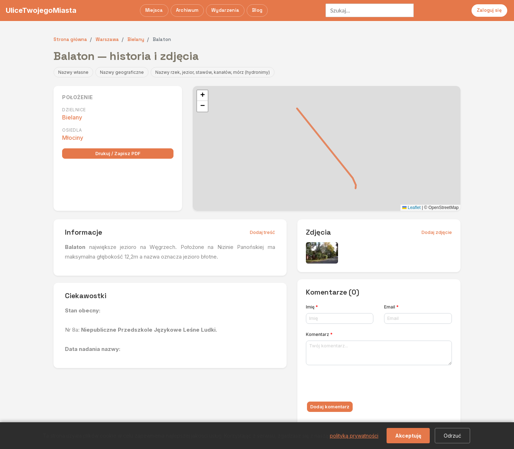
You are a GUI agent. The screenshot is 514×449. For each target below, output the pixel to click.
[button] (202, 95)
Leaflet (411, 207)
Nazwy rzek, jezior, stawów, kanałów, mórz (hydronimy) (212, 72)
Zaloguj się (489, 10)
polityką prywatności (354, 436)
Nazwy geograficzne (122, 72)
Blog (257, 10)
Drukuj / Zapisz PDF (118, 153)
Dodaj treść (262, 232)
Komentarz (319, 334)
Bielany (72, 117)
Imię (312, 307)
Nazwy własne (73, 72)
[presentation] (360, 385)
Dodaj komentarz (329, 406)
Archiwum (187, 10)
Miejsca (154, 10)
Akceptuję (408, 436)
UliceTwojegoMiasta (41, 10)
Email (391, 307)
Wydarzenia (225, 10)
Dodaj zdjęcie (437, 232)
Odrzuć (452, 436)
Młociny (72, 137)
